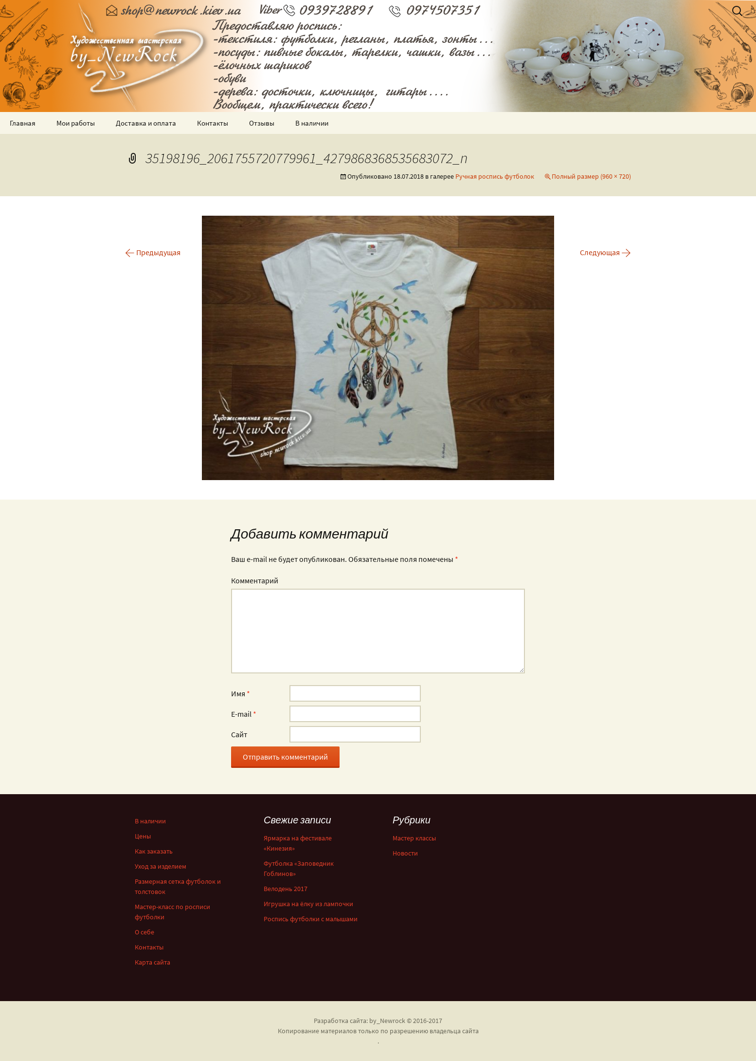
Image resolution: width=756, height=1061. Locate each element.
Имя (240, 693)
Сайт (239, 734)
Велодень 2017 (285, 888)
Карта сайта (152, 962)
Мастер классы (414, 838)
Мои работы (75, 123)
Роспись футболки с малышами (311, 918)
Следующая (605, 252)
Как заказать (154, 851)
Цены (143, 836)
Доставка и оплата (146, 123)
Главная (23, 123)
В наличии (311, 123)
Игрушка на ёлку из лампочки (308, 903)
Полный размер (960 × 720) (591, 176)
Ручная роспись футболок (494, 176)
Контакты (212, 123)
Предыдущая (152, 252)
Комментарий (254, 580)
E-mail (243, 714)
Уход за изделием (160, 866)
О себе (144, 932)
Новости (405, 853)
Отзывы (261, 123)
